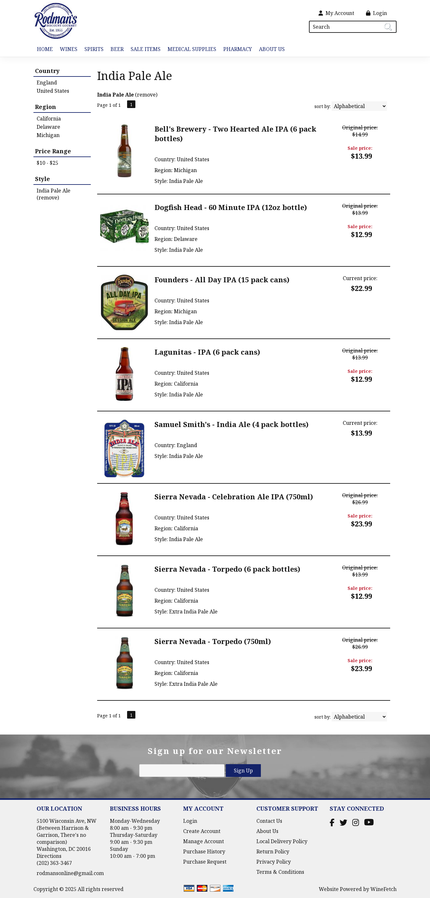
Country (47, 71)
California (49, 118)
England (47, 82)
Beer (115, 50)
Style (42, 179)
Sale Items (146, 49)
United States (53, 90)
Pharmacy (237, 49)
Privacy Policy (273, 861)
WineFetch (383, 889)
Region (45, 107)
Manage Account (203, 841)
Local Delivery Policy (281, 841)
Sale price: (360, 148)
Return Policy (272, 851)
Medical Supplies (192, 49)
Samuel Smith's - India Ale (231, 424)
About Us (270, 50)
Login (376, 13)
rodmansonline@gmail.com (70, 873)
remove (146, 94)
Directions (49, 855)
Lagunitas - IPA (207, 352)
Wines (66, 50)
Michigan (48, 135)
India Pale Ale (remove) (53, 194)
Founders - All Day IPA (222, 279)
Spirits (92, 50)
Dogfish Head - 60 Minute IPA (230, 207)
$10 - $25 (47, 162)
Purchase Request (204, 861)
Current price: (360, 278)
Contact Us (269, 820)
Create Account (201, 831)
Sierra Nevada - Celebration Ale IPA (233, 496)
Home (45, 49)
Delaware (48, 126)
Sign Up (243, 770)
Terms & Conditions (280, 871)
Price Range (53, 151)
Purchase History (204, 851)
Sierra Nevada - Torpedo (227, 569)
